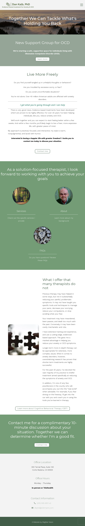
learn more (42, 59)
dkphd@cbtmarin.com (43, 508)
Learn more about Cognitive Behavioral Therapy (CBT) (42, 408)
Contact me (42, 151)
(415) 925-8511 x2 (44, 503)
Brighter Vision (47, 522)
